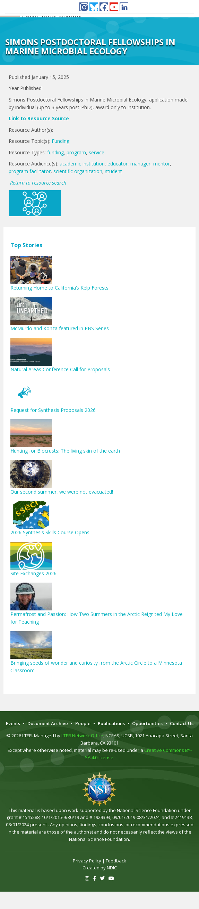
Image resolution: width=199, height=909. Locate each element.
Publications (111, 723)
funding (55, 152)
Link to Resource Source (39, 118)
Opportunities (147, 723)
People (82, 723)
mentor (161, 163)
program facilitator (30, 171)
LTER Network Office (82, 735)
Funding (60, 141)
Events (13, 723)
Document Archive (47, 723)
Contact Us (181, 723)
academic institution (82, 163)
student (113, 171)
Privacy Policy (87, 861)
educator (117, 163)
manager (140, 163)
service (96, 152)
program (76, 152)
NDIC (112, 868)
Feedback (116, 861)
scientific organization (77, 171)
